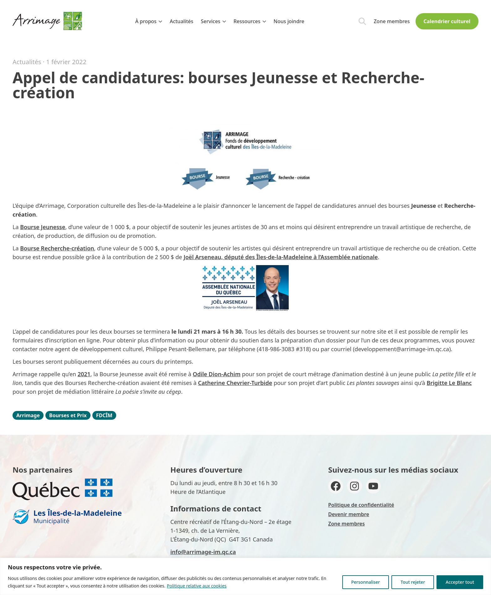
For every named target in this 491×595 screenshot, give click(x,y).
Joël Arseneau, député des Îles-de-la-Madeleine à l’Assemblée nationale (280, 257)
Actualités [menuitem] (181, 21)
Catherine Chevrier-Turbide (235, 383)
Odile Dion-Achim (216, 374)
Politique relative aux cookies (197, 586)
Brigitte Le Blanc (449, 383)
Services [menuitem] (213, 21)
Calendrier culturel (447, 21)
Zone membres (392, 21)
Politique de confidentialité (361, 504)
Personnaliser (365, 582)
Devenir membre (348, 514)
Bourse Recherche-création (57, 248)
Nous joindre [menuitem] (289, 21)
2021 (84, 374)
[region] (245, 576)
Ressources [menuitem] (250, 21)
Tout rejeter (413, 582)
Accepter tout (460, 582)
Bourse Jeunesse (42, 227)
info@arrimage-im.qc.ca (203, 552)
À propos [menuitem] (148, 21)
